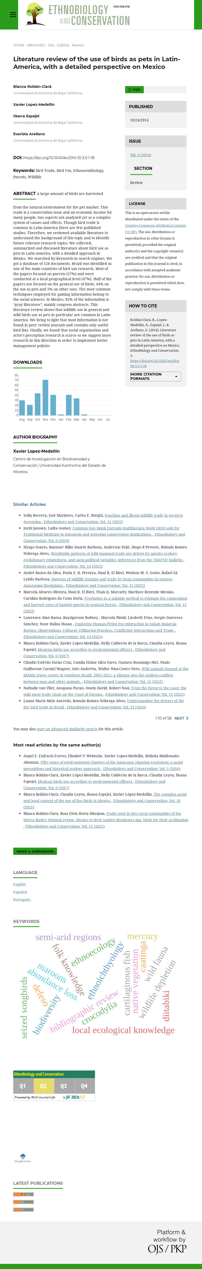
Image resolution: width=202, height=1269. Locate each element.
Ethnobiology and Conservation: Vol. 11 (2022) (83, 521)
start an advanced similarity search (67, 728)
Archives (36, 45)
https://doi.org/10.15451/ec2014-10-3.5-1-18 (58, 157)
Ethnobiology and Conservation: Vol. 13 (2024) (106, 707)
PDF (136, 90)
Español (20, 892)
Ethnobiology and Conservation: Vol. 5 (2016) (141, 768)
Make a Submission (35, 851)
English (19, 884)
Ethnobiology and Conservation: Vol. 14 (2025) (63, 566)
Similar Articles (29, 504)
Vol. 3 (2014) (58, 45)
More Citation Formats (146, 376)
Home (18, 45)
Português (22, 899)
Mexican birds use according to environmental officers (85, 649)
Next (179, 718)
